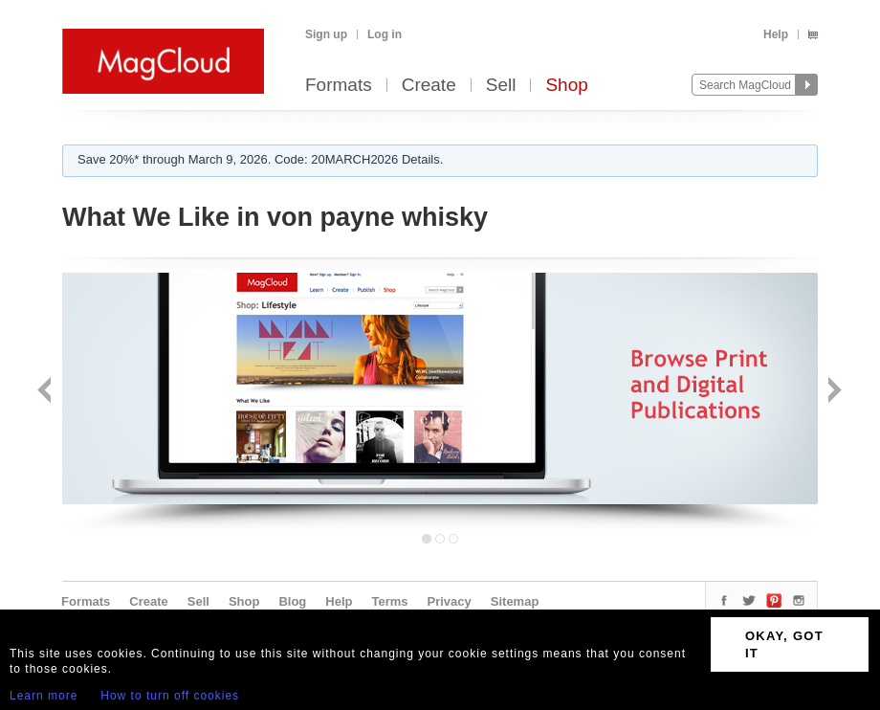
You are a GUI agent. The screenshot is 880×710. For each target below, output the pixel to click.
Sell (501, 86)
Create (429, 86)
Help (775, 34)
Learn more (43, 695)
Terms (389, 601)
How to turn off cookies (169, 695)
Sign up (326, 34)
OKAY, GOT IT (784, 644)
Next (833, 391)
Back (46, 391)
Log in (384, 34)
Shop (566, 86)
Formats (338, 86)
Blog (292, 601)
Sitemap (515, 601)
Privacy (450, 601)
